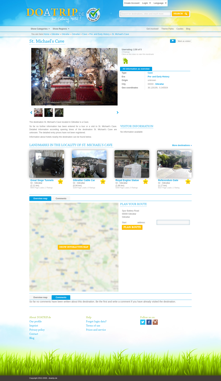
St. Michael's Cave (120, 34)
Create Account (131, 3)
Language (159, 3)
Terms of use (93, 325)
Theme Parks (167, 29)
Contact (33, 334)
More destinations (181, 145)
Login (145, 3)
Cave (84, 34)
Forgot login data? (96, 321)
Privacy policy (37, 330)
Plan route (132, 227)
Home (46, 34)
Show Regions (60, 29)
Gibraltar (55, 34)
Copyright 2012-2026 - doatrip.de (43, 378)
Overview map (40, 198)
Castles (179, 29)
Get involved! (153, 29)
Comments (61, 198)
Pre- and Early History (99, 34)
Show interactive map (73, 247)
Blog (188, 29)
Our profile (35, 321)
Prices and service (96, 330)
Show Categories (39, 29)
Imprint (33, 325)
